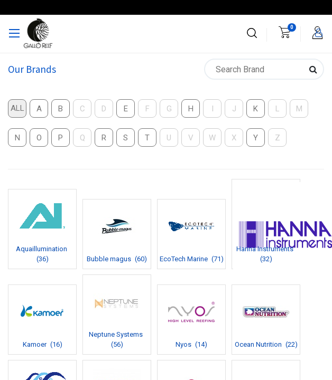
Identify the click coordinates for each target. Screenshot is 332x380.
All (17, 108)
